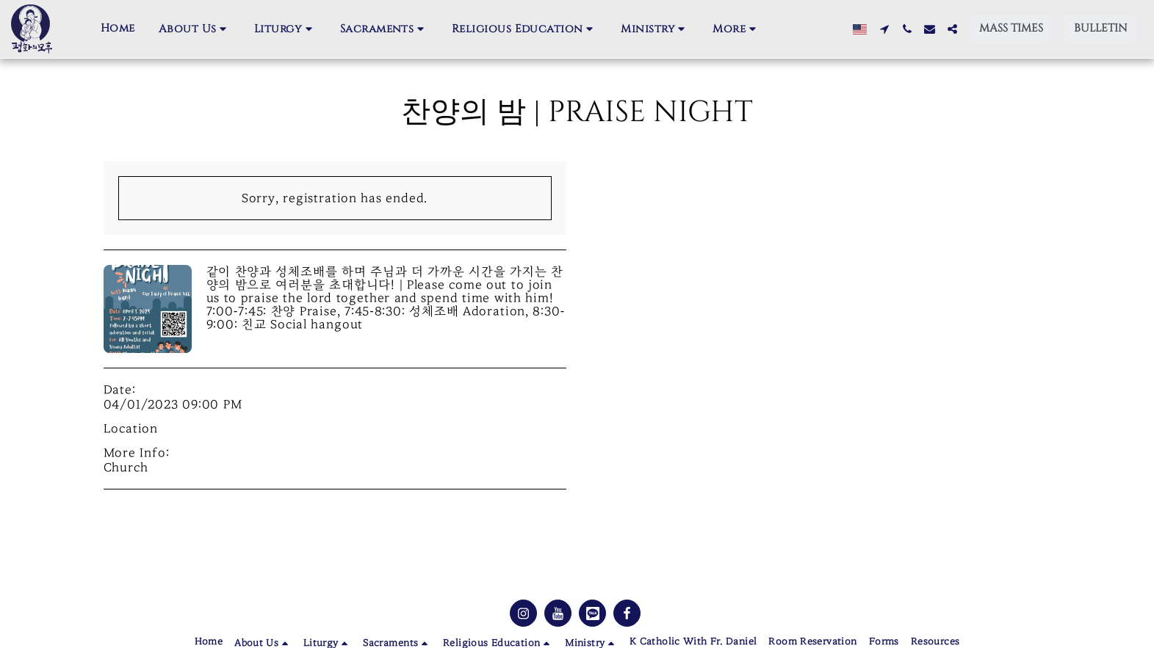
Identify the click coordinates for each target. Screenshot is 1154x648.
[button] (195, 29)
